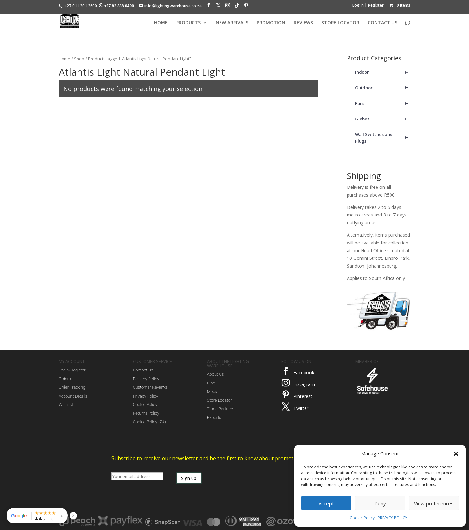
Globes (382, 119)
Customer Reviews (150, 387)
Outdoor (382, 87)
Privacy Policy (145, 396)
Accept (326, 503)
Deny (380, 503)
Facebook (303, 373)
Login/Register (72, 370)
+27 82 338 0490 (117, 6)
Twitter (300, 408)
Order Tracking (72, 387)
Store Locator (219, 400)
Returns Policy (146, 413)
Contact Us (143, 370)
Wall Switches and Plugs (382, 138)
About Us (215, 374)
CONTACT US (382, 23)
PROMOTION (271, 23)
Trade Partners (220, 408)
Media (213, 391)
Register (376, 5)
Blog (211, 383)
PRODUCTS (188, 23)
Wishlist (66, 404)
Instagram (304, 384)
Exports (214, 417)
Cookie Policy (362, 518)
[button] (456, 454)
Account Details (73, 396)
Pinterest (302, 396)
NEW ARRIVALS (232, 23)
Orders (65, 378)
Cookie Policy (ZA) (149, 421)
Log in (358, 5)
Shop (79, 59)
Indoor (382, 72)
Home (64, 59)
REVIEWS (303, 23)
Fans (382, 103)
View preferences (434, 503)
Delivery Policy (146, 378)
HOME (161, 23)
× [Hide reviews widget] (73, 515)
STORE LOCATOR (340, 23)
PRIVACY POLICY (392, 518)
